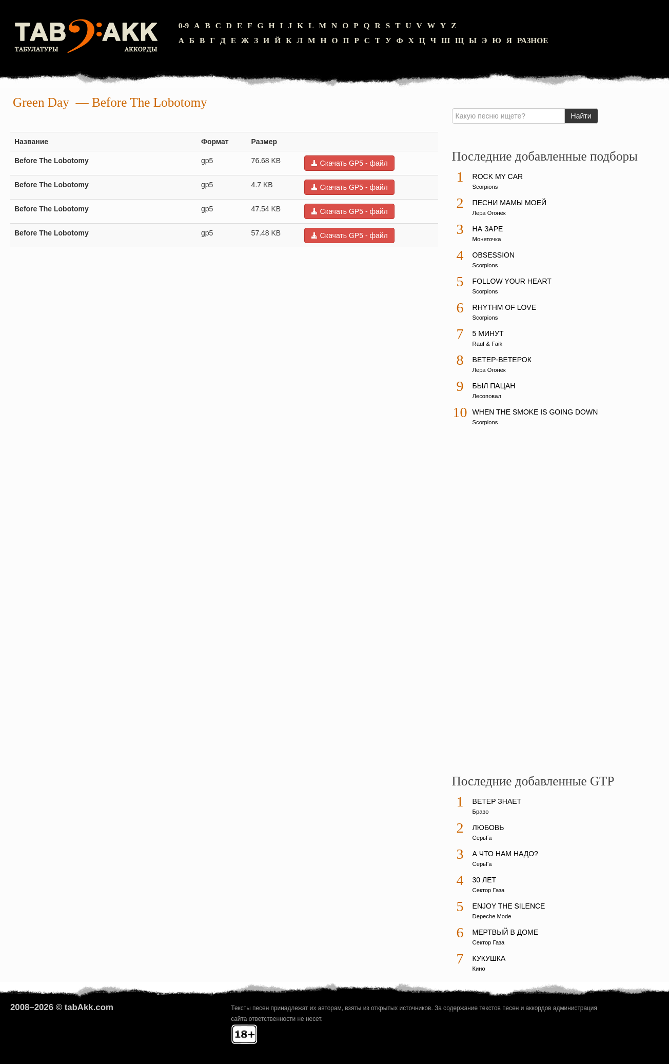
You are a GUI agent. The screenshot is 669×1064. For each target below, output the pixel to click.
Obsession (494, 255)
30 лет (485, 880)
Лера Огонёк (489, 213)
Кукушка (489, 958)
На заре (488, 229)
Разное (532, 40)
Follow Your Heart (512, 281)
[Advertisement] (529, 605)
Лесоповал (487, 396)
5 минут (488, 333)
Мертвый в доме (506, 932)
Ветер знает (497, 801)
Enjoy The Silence (509, 906)
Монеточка (487, 239)
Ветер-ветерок (502, 360)
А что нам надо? (505, 854)
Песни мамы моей (509, 203)
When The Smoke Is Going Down (535, 412)
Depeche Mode (492, 916)
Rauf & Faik (487, 344)
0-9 (184, 25)
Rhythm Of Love (504, 307)
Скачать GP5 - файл (349, 163)
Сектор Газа (489, 890)
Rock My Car (498, 176)
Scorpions (485, 187)
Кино (479, 969)
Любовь (488, 827)
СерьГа (482, 838)
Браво (481, 812)
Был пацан (494, 386)
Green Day (41, 102)
